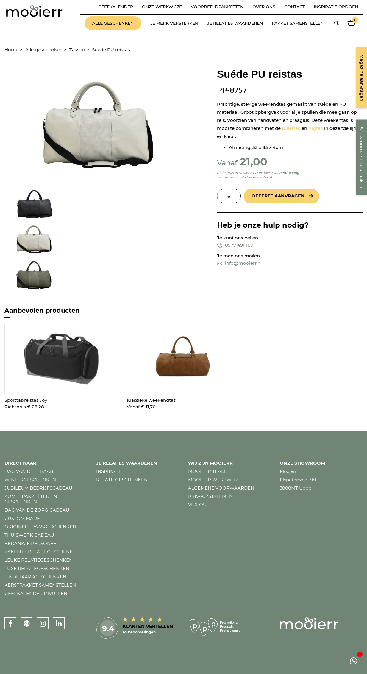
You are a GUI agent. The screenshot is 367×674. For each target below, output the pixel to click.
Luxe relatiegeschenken (36, 568)
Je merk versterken (174, 23)
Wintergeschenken (30, 479)
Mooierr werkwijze (214, 479)
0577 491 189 (235, 245)
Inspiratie (109, 471)
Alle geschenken (113, 23)
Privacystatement (211, 496)
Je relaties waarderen (235, 23)
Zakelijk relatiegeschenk (38, 552)
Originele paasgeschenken (40, 527)
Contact (294, 7)
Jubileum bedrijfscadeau (38, 488)
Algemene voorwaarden (221, 488)
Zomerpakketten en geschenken (30, 499)
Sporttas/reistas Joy (25, 400)
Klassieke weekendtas (151, 400)
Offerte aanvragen (278, 196)
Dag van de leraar (28, 471)
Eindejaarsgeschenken (35, 577)
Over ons (263, 7)
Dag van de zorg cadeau (36, 510)
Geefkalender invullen (35, 593)
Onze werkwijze (162, 7)
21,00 (253, 161)
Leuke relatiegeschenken (38, 560)
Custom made (22, 518)
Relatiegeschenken (122, 479)
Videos (197, 505)
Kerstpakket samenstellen (40, 585)
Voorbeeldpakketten (217, 7)
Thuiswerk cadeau (29, 535)
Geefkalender (115, 7)
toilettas (291, 128)
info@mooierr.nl (239, 263)
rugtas (315, 128)
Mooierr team (206, 471)
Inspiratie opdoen (336, 7)
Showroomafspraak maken (361, 157)
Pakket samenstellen (298, 23)
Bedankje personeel (31, 543)
